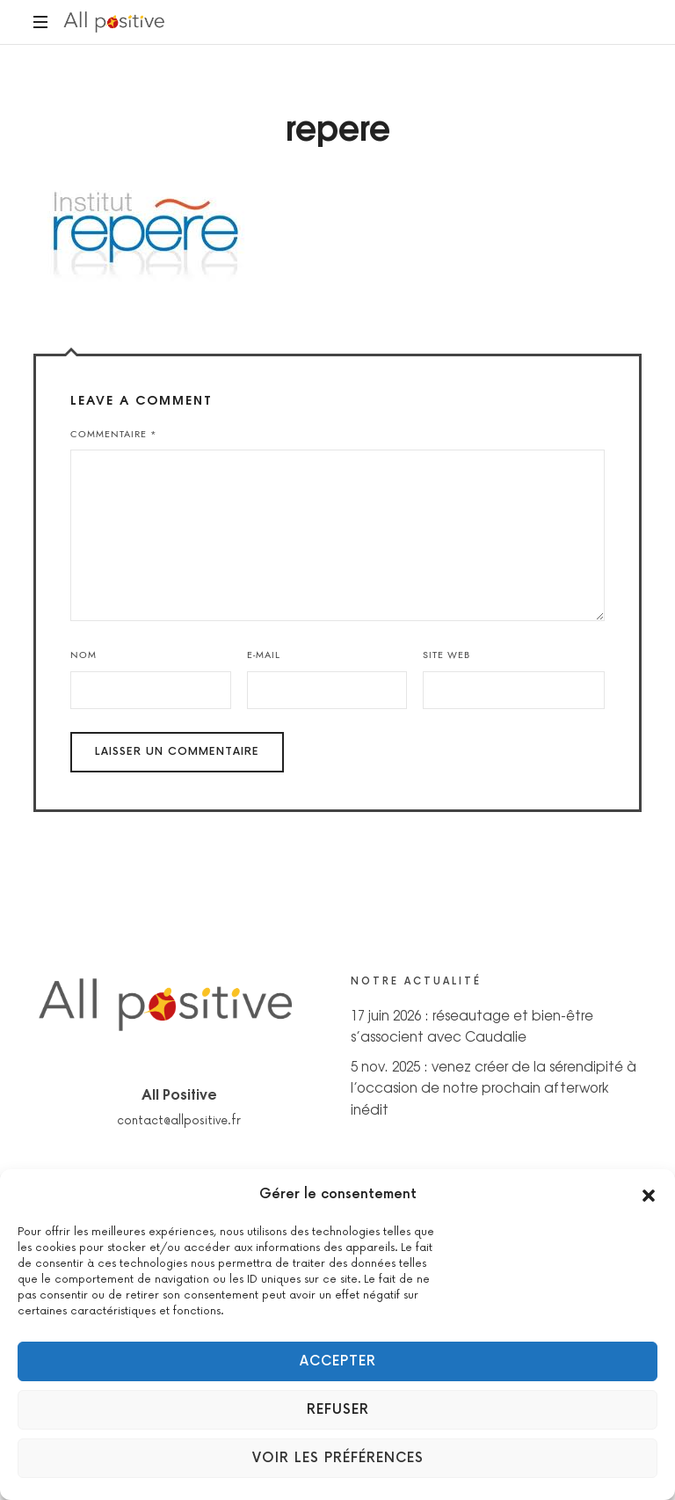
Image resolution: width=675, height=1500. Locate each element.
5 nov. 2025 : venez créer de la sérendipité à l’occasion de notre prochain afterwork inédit (493, 1087)
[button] (648, 1195)
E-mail (263, 655)
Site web (446, 655)
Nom (83, 655)
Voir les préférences (338, 1458)
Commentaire (113, 434)
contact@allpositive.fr (179, 1121)
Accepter (338, 1361)
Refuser (338, 1409)
